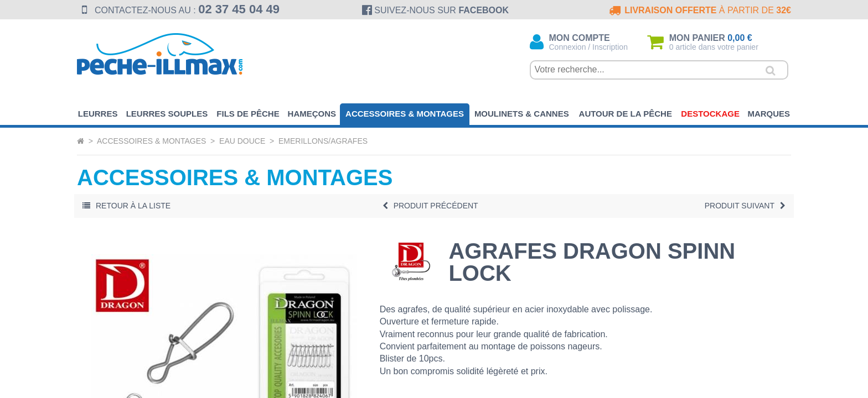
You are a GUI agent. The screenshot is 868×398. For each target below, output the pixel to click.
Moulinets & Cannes (521, 113)
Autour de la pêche (625, 113)
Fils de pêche (247, 113)
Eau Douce (242, 141)
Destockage (710, 113)
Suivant (745, 205)
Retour (126, 205)
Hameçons (312, 113)
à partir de (699, 10)
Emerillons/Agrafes (323, 141)
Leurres (98, 113)
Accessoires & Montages (404, 113)
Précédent (430, 205)
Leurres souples (167, 113)
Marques (768, 113)
